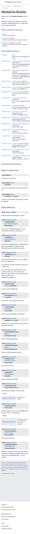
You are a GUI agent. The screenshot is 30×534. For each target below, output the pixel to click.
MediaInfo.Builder (6, 61)
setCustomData (16, 98)
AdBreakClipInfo (12, 224)
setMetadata (15, 130)
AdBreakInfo (24, 70)
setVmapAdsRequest (17, 155)
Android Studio (5, 526)
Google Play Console (6, 528)
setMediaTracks (16, 123)
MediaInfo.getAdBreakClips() (11, 455)
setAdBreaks (15, 70)
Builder (3, 33)
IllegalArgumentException (9, 398)
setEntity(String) (7, 272)
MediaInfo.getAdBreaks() (17, 453)
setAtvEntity (15, 81)
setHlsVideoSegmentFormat (19, 117)
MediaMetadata (23, 130)
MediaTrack (26, 123)
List (22, 61)
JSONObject (23, 98)
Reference (5, 8)
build (13, 55)
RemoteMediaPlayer (14, 23)
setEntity (14, 105)
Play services (13, 2)
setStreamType (16, 143)
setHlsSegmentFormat (18, 111)
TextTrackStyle (25, 149)
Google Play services (17, 6)
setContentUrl (15, 91)
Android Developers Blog (7, 507)
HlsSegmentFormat (22, 115)
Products (8, 6)
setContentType (16, 87)
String (7, 38)
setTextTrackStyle (16, 149)
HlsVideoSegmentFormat (14, 352)
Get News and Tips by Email (8, 509)
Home (2, 6)
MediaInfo (12, 21)
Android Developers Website (8, 516)
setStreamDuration (17, 136)
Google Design (4, 519)
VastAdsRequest (10, 446)
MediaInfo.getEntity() (9, 277)
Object (3, 18)
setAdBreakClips (16, 61)
